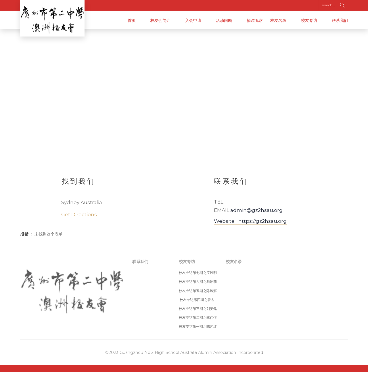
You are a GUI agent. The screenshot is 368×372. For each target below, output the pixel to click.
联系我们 (340, 20)
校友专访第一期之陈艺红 (198, 326)
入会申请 (193, 20)
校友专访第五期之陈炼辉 (198, 291)
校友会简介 (160, 20)
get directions (79, 214)
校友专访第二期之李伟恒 (198, 317)
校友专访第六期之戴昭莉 (198, 281)
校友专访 (309, 20)
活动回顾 (224, 20)
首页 (132, 20)
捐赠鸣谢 (255, 20)
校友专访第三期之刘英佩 (198, 308)
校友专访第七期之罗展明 (198, 273)
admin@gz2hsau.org (256, 210)
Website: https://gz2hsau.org (250, 221)
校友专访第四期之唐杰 (196, 300)
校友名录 (278, 20)
